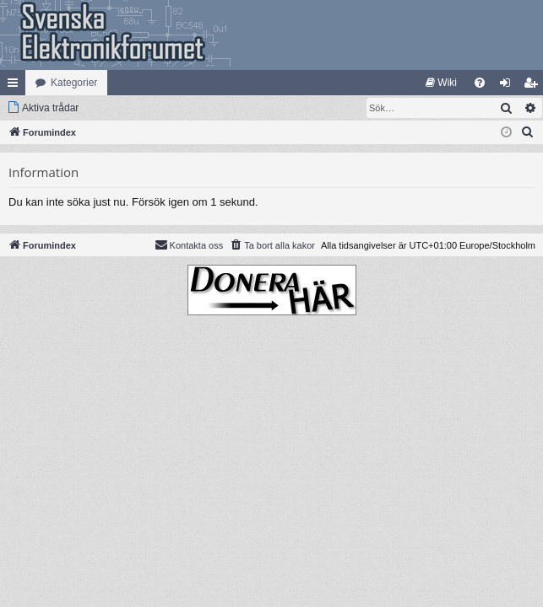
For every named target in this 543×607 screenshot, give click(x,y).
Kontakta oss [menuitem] (189, 244)
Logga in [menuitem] (509, 86)
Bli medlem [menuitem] (534, 86)
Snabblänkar (16, 86)
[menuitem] (441, 82)
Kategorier (74, 83)
